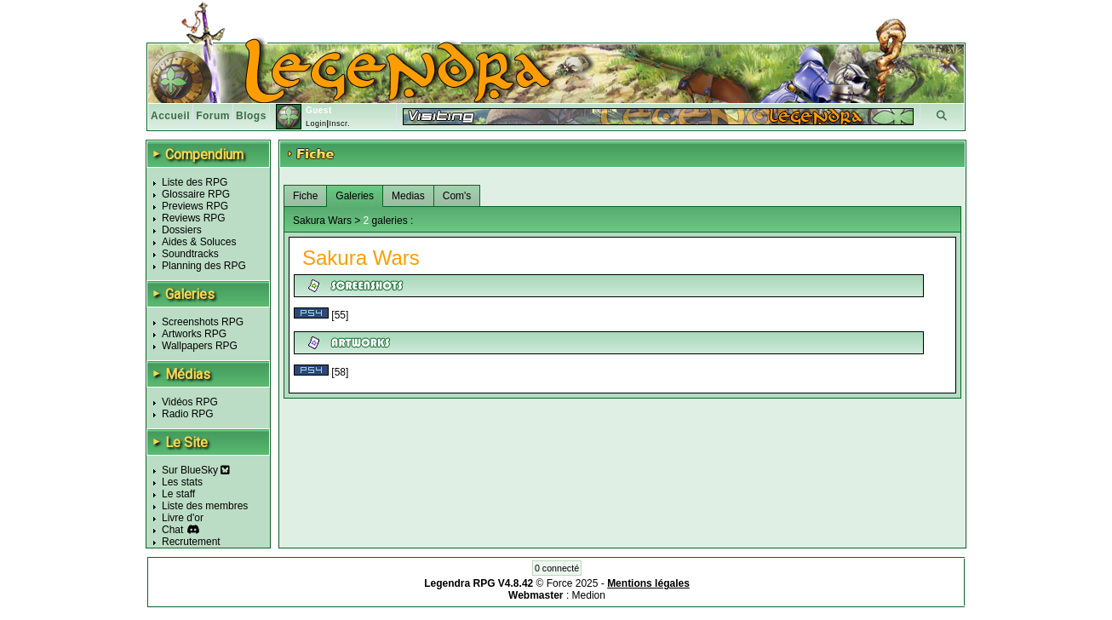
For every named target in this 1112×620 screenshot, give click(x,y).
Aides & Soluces (199, 242)
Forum (213, 116)
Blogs (251, 116)
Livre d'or (182, 518)
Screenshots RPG (203, 322)
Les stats (182, 482)
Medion (588, 595)
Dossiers (182, 230)
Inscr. (339, 123)
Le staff (178, 494)
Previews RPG (195, 206)
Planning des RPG (204, 266)
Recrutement (191, 542)
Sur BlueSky (196, 470)
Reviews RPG (194, 218)
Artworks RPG (194, 334)
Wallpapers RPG (200, 346)
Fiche (305, 196)
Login (316, 123)
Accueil (170, 116)
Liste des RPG (194, 182)
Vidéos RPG (190, 402)
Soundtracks (190, 254)
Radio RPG (188, 414)
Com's (457, 196)
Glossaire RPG (196, 194)
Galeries (354, 196)
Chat (172, 530)
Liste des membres (205, 506)
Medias (408, 196)
